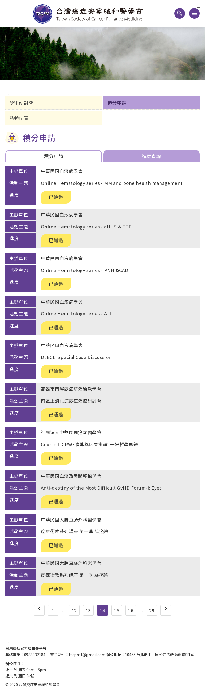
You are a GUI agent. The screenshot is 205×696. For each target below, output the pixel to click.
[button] (179, 13)
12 (74, 610)
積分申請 (117, 102)
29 (151, 610)
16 (130, 610)
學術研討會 (21, 102)
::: (198, 6)
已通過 (56, 197)
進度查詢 (151, 155)
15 (116, 610)
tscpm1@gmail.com (87, 654)
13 (88, 610)
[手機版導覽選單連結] (194, 13)
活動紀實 (19, 117)
